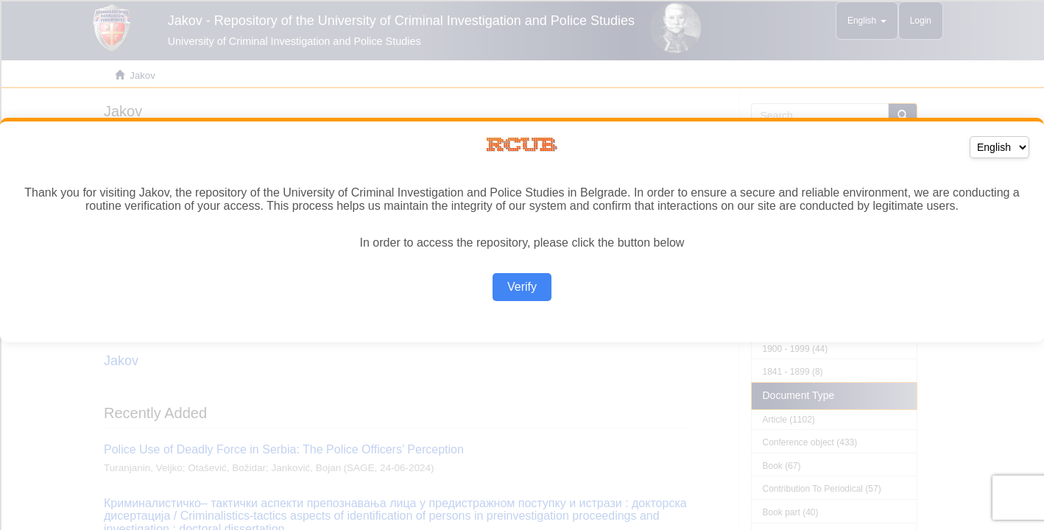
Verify (522, 286)
